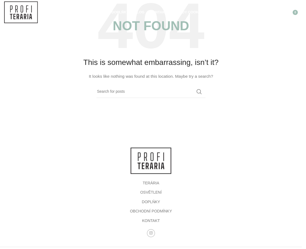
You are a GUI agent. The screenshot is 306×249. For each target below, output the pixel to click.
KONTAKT (151, 220)
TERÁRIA (151, 183)
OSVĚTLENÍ (151, 192)
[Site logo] (21, 12)
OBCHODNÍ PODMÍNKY (151, 211)
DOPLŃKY (151, 202)
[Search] (266, 12)
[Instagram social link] (151, 233)
